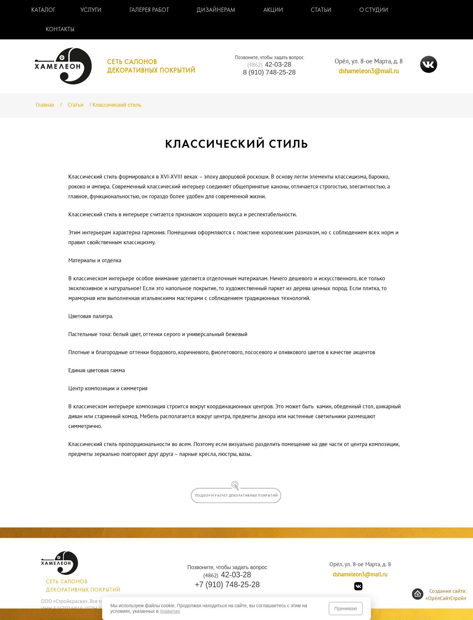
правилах (170, 611)
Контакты (60, 29)
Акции (273, 10)
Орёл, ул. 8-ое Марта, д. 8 (369, 61)
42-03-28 (269, 64)
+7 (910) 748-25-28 (227, 584)
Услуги (90, 10)
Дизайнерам (216, 10)
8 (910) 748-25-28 (269, 72)
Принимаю (345, 608)
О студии (373, 10)
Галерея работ (149, 10)
